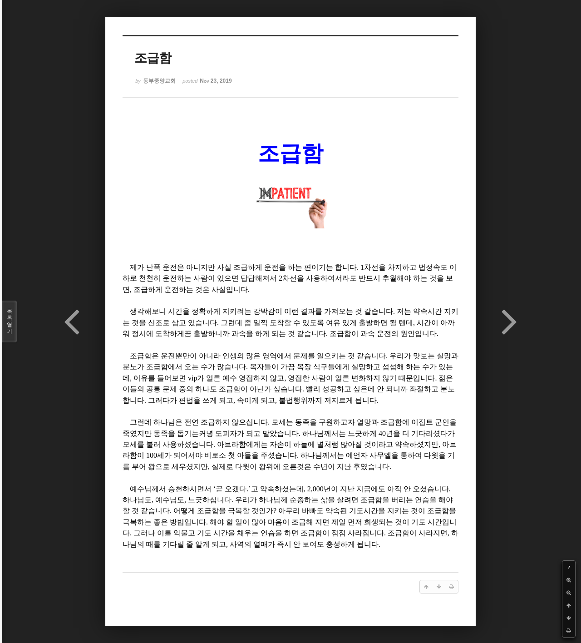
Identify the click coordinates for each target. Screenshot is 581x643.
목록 (9, 321)
